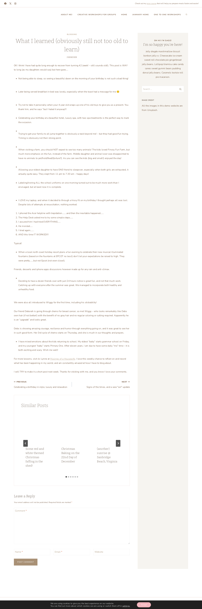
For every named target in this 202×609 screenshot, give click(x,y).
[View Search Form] (186, 14)
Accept (144, 604)
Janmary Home (140, 14)
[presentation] (36, 427)
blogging (72, 34)
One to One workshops (167, 14)
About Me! (67, 14)
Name (19, 551)
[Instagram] (15, 4)
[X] (10, 4)
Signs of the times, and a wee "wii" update (102, 384)
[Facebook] (5, 4)
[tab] (66, 477)
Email (58, 551)
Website (99, 551)
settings (126, 606)
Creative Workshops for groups (97, 14)
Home (124, 14)
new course (151, 3)
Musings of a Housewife (62, 358)
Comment (21, 510)
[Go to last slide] (25, 443)
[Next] (118, 443)
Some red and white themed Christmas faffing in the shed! (35, 457)
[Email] (72, 552)
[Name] (32, 552)
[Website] (111, 552)
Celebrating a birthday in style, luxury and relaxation (42, 384)
